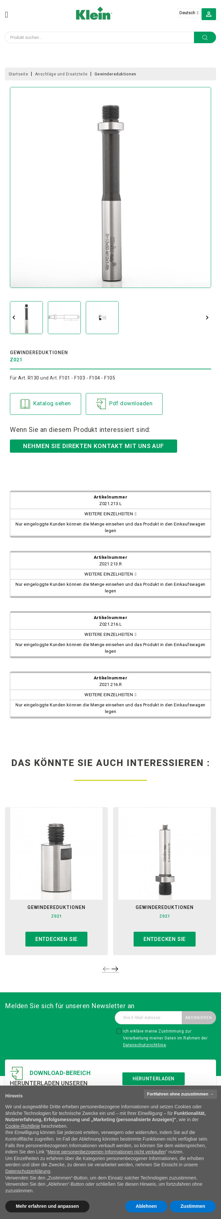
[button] (209, 13)
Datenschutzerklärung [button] (27, 1171)
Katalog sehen (45, 404)
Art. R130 (28, 378)
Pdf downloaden (124, 404)
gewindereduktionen (56, 907)
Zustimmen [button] (192, 1206)
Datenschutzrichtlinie (144, 1045)
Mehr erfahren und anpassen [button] (47, 1206)
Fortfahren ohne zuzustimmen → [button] (180, 1093)
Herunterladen (153, 1078)
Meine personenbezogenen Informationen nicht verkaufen (106, 1151)
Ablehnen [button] (146, 1206)
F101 (64, 378)
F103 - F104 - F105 (94, 378)
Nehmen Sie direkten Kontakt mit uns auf (93, 445)
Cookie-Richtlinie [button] (22, 1126)
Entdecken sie (56, 939)
